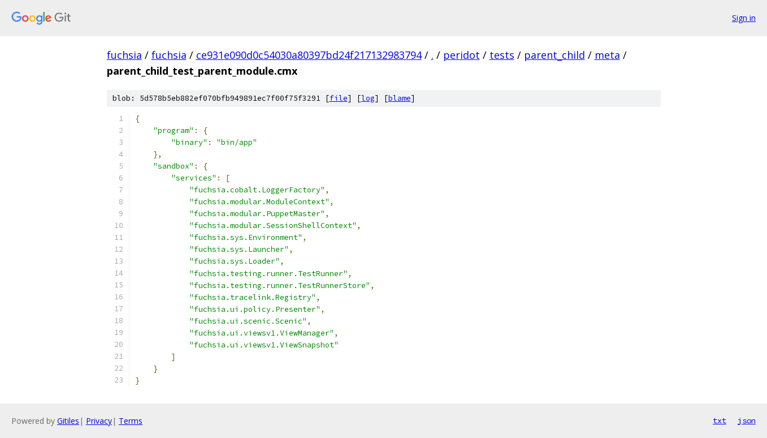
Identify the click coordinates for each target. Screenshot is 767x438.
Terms (130, 420)
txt (719, 420)
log (368, 98)
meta (607, 55)
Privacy (99, 420)
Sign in (744, 17)
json (747, 420)
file (339, 98)
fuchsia (124, 55)
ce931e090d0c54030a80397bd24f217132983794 (309, 55)
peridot (461, 55)
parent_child (554, 55)
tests (501, 55)
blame (399, 98)
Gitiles (68, 420)
